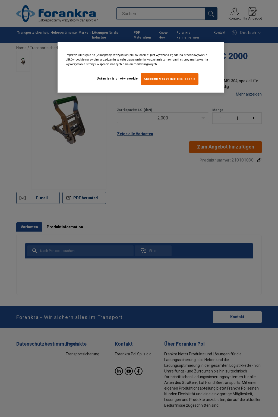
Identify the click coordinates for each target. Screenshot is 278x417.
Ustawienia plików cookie (117, 78)
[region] (141, 67)
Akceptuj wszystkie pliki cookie (169, 79)
